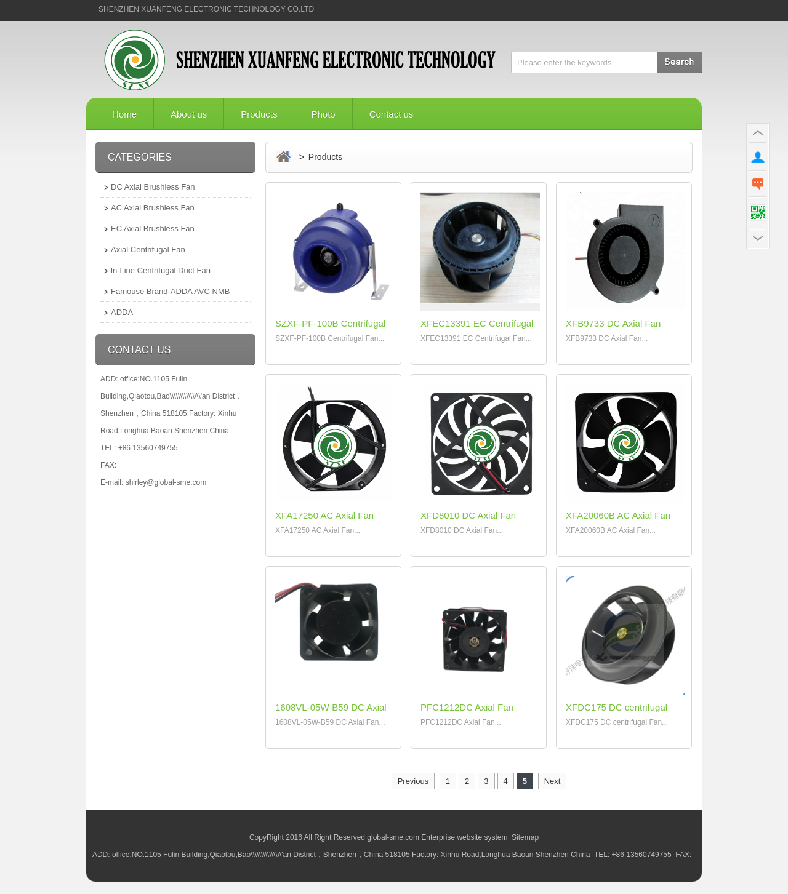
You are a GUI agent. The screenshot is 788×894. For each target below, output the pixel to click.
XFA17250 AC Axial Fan (324, 515)
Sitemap (525, 837)
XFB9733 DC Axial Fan (613, 323)
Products (259, 114)
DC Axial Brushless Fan (153, 186)
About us (189, 114)
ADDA (122, 312)
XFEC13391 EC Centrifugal (476, 323)
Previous (413, 781)
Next (552, 781)
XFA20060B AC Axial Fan (618, 515)
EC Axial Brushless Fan (153, 228)
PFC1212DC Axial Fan (466, 707)
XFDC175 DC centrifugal (616, 707)
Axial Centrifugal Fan (148, 249)
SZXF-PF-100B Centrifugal (330, 323)
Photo (323, 114)
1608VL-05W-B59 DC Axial (331, 707)
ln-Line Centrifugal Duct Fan (161, 270)
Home (124, 114)
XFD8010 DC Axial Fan (468, 515)
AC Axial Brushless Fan (153, 207)
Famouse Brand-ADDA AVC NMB (170, 291)
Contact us (391, 114)
